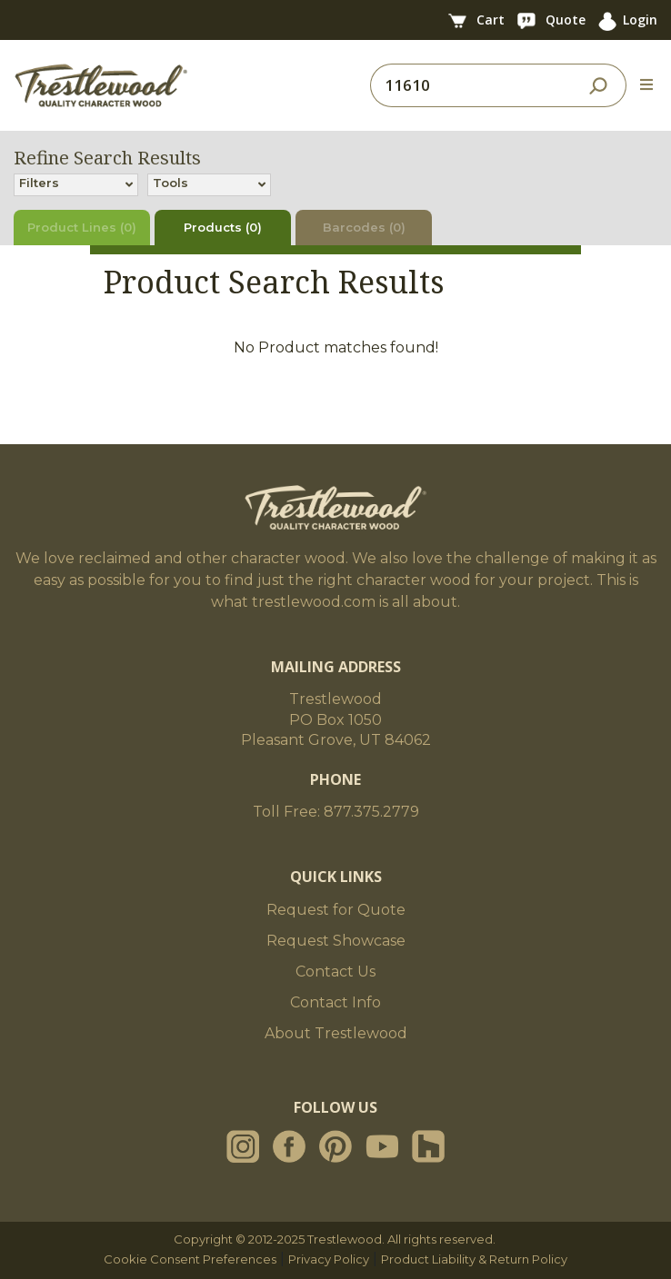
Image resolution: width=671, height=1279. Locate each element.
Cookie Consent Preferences (190, 1259)
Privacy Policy (328, 1259)
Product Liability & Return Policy (474, 1259)
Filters (39, 184)
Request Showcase (336, 940)
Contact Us (335, 971)
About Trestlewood (336, 1033)
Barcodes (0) (364, 227)
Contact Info (335, 1002)
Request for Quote (336, 909)
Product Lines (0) (81, 227)
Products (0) (223, 227)
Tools (170, 184)
